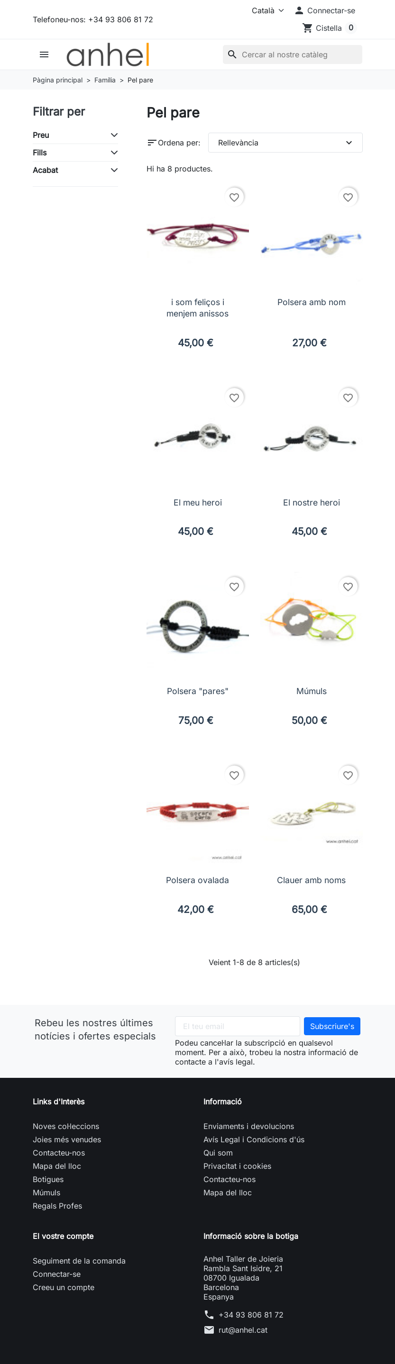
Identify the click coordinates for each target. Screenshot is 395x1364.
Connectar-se (57, 1274)
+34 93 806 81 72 (251, 1314)
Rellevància (286, 142)
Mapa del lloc (57, 1166)
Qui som (218, 1152)
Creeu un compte (63, 1287)
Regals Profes (57, 1205)
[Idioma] (263, 10)
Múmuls (46, 1192)
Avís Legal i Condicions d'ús (253, 1139)
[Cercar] (292, 54)
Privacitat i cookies (237, 1166)
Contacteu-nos (59, 1152)
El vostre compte (63, 1236)
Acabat (45, 170)
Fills (39, 152)
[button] (324, 10)
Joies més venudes (67, 1139)
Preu (41, 135)
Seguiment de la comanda (79, 1260)
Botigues (48, 1179)
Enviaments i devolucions (248, 1126)
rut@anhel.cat (243, 1330)
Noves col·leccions (66, 1126)
